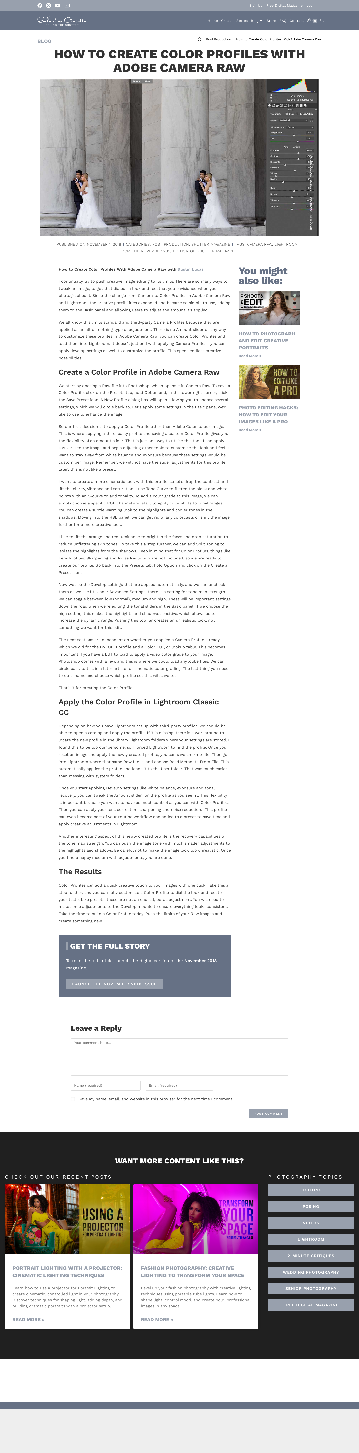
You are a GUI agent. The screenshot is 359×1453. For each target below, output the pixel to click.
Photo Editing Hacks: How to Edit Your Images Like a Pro (268, 415)
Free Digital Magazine (284, 5)
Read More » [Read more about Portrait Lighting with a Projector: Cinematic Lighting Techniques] (28, 1319)
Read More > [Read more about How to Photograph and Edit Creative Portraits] (250, 356)
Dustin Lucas (191, 269)
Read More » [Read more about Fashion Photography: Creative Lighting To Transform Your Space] (157, 1319)
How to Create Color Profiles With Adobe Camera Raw (279, 39)
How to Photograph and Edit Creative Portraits (267, 341)
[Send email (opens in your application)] (67, 6)
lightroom (286, 244)
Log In (311, 5)
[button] (311, 1239)
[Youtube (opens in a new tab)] (58, 5)
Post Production (170, 244)
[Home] (199, 39)
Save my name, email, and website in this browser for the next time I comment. (156, 1099)
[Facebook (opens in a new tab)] (40, 5)
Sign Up (256, 5)
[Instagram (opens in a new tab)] (48, 5)
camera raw (259, 244)
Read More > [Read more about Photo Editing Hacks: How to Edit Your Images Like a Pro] (250, 430)
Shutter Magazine (210, 244)
